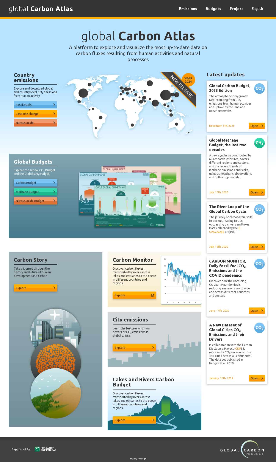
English (257, 9)
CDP (238, 359)
